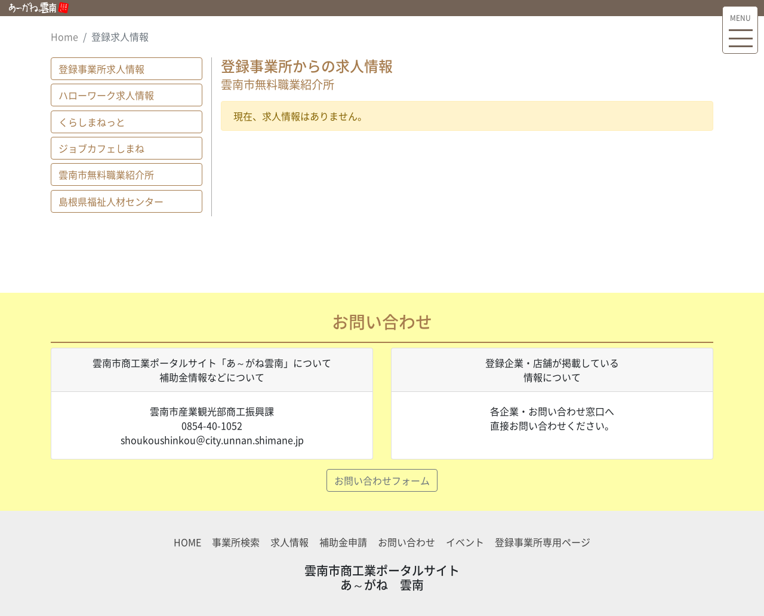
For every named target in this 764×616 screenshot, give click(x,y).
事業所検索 (236, 542)
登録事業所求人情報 (101, 69)
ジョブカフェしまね (101, 148)
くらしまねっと (91, 122)
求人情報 (289, 542)
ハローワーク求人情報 (106, 95)
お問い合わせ (406, 542)
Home (64, 36)
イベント (465, 542)
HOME (187, 542)
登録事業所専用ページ (542, 542)
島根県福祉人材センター (111, 201)
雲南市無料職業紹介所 (106, 174)
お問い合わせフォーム (382, 480)
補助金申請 (343, 542)
